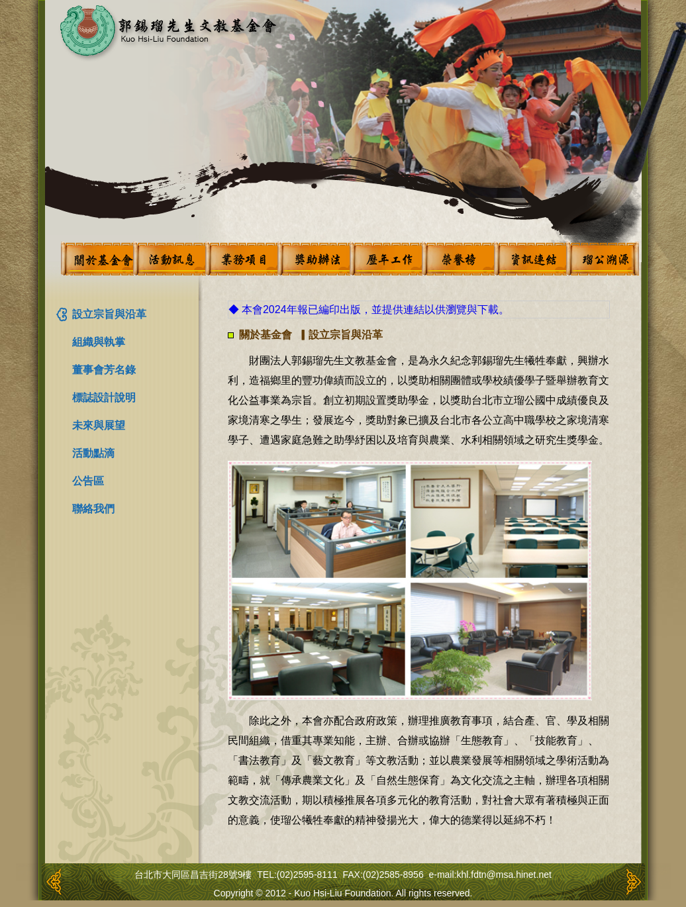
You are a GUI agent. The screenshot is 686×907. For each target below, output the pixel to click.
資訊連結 (530, 258)
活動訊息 (169, 258)
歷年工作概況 (386, 258)
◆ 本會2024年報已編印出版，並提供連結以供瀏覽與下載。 (368, 309)
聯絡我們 (93, 508)
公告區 (88, 481)
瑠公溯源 (602, 258)
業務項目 (241, 258)
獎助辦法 (313, 258)
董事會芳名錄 (104, 369)
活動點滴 (93, 453)
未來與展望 (98, 425)
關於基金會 (97, 258)
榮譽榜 (458, 258)
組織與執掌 (98, 342)
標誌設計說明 (104, 397)
